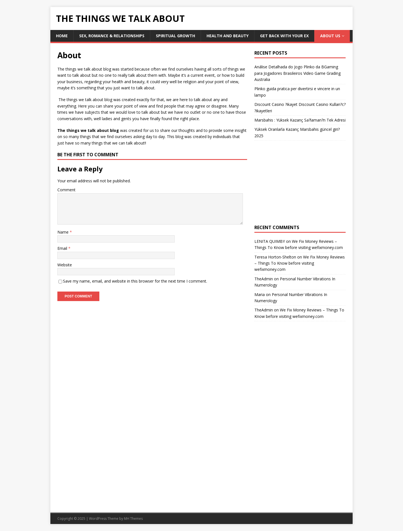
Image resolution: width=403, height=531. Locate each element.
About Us (330, 35)
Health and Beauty (228, 35)
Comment (66, 189)
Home (62, 35)
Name (63, 232)
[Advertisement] (300, 183)
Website (64, 264)
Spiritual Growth (175, 35)
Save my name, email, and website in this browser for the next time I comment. (135, 281)
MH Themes (133, 518)
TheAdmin (263, 278)
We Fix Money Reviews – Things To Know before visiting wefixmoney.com (299, 263)
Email (62, 248)
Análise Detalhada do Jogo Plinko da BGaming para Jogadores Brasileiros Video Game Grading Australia (297, 73)
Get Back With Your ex (284, 35)
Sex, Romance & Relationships (111, 35)
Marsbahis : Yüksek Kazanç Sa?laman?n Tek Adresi (300, 120)
